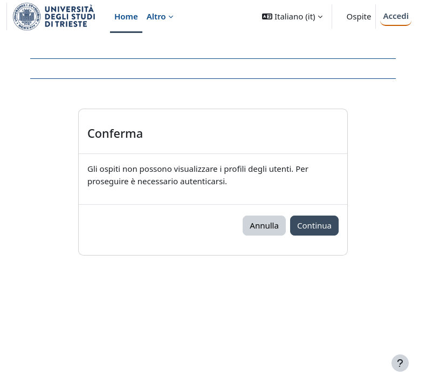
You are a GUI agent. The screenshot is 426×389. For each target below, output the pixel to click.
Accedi (396, 15)
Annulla (264, 225)
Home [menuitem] (126, 16)
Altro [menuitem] (156, 16)
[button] (292, 16)
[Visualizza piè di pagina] (400, 363)
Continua (314, 225)
